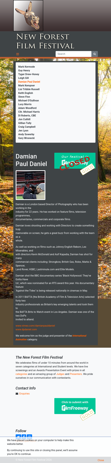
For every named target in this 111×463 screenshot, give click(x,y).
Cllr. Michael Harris (29, 111)
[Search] (73, 54)
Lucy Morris (25, 104)
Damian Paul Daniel (29, 81)
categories (21, 374)
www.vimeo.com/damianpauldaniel (35, 325)
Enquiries (24, 393)
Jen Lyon (23, 130)
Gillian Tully (24, 123)
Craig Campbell (27, 126)
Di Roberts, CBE (27, 115)
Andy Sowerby (26, 134)
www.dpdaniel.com (26, 329)
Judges (60, 374)
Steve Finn (24, 96)
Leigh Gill (23, 78)
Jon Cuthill (24, 119)
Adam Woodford (27, 108)
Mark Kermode (26, 66)
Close (101, 460)
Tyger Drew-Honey (28, 74)
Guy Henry (24, 70)
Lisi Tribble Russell (29, 89)
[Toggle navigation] (17, 53)
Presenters (76, 374)
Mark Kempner (26, 85)
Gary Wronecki (26, 138)
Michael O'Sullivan (28, 100)
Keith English (25, 93)
